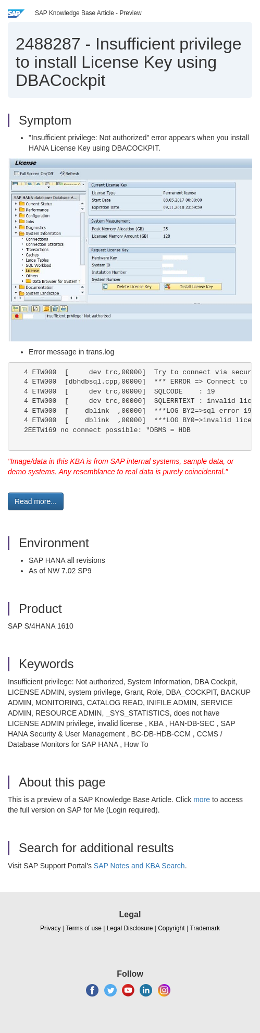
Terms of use (84, 928)
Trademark (205, 928)
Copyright (171, 928)
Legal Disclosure (130, 928)
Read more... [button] (36, 501)
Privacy (50, 928)
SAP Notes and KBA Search (139, 866)
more (201, 799)
